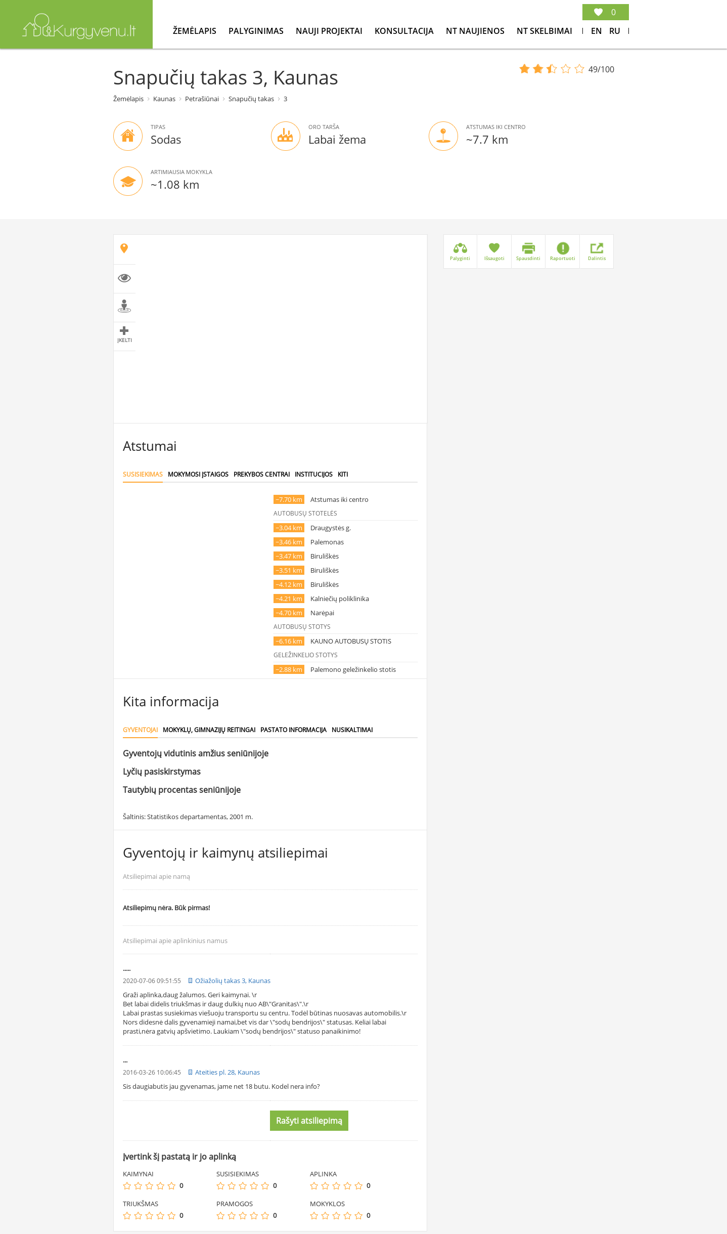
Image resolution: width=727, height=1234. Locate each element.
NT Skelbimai (544, 30)
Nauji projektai (330, 30)
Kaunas (164, 98)
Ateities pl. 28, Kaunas (227, 1072)
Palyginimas (257, 30)
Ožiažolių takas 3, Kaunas (232, 980)
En (596, 30)
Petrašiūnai (202, 98)
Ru (614, 30)
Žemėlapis (195, 30)
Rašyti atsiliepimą (309, 1120)
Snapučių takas (251, 98)
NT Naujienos (476, 30)
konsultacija (405, 30)
